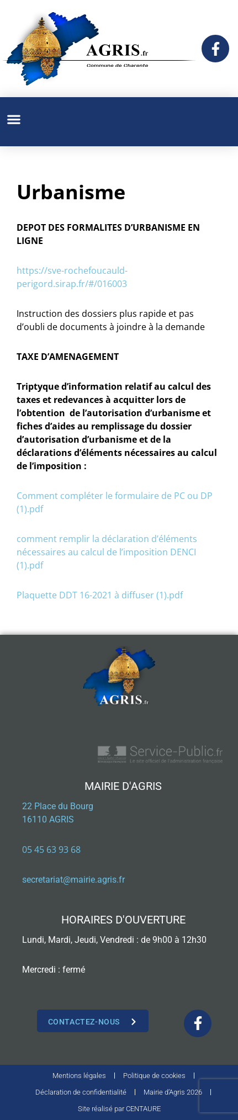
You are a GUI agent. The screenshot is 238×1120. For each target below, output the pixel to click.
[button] (13, 119)
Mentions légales (79, 1075)
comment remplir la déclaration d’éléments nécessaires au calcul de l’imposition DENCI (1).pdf (107, 552)
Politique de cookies (154, 1075)
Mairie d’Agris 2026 (173, 1092)
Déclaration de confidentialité (80, 1092)
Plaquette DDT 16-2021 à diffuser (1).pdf (100, 595)
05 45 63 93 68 (51, 849)
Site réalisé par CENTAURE (119, 1109)
